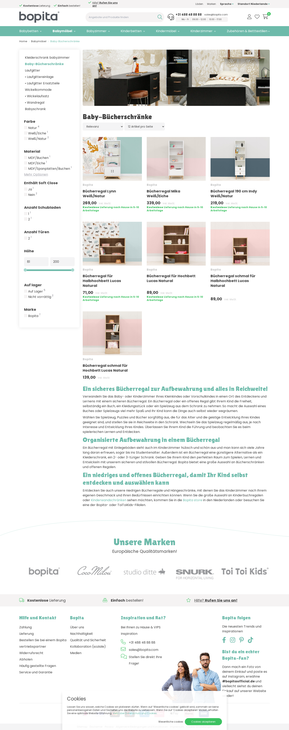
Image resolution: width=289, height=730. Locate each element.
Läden (199, 4)
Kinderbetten (131, 31)
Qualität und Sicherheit (88, 640)
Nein (32, 195)
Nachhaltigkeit (81, 633)
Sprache (227, 4)
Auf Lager (36, 291)
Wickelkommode (38, 89)
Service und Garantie (35, 672)
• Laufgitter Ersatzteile (42, 83)
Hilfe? (41, 4)
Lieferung (26, 633)
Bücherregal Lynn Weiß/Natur (99, 193)
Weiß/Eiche (38, 133)
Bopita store (192, 500)
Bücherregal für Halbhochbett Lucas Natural (102, 280)
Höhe (29, 251)
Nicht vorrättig (40, 297)
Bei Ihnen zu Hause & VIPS (141, 627)
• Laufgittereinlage (39, 77)
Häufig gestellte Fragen (37, 666)
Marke (30, 309)
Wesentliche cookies (170, 721)
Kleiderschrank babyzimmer (47, 57)
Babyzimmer (96, 31)
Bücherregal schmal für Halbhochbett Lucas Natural (233, 280)
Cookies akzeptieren (203, 721)
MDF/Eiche (37, 163)
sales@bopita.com (216, 14)
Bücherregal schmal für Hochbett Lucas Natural (105, 368)
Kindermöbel (166, 31)
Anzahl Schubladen (42, 207)
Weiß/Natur (38, 139)
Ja (31, 189)
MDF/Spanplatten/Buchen (50, 169)
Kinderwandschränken (108, 500)
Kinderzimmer (201, 31)
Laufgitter (32, 70)
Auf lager (33, 284)
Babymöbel (62, 31)
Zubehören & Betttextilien (247, 31)
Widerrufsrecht (31, 653)
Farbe (29, 121)
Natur (33, 128)
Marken (211, 4)
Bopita (34, 316)
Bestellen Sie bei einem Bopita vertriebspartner (42, 643)
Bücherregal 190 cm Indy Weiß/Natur (234, 193)
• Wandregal (34, 102)
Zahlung (25, 627)
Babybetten (28, 31)
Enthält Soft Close (41, 182)
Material (32, 151)
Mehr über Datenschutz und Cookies (135, 713)
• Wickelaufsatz (37, 96)
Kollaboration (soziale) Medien (88, 649)
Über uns (77, 627)
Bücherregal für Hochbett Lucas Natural (171, 278)
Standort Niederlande (254, 4)
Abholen (26, 659)
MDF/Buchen (39, 158)
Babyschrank (35, 109)
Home (23, 41)
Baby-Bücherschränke (44, 64)
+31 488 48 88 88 (189, 14)
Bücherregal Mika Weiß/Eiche (163, 193)
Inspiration (129, 633)
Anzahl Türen (36, 231)
